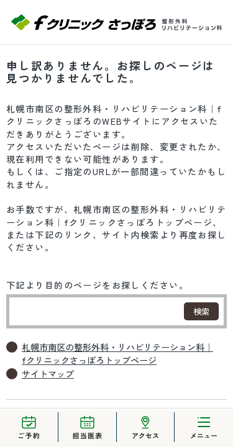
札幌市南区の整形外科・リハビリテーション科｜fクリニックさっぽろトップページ (117, 353)
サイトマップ (48, 374)
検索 (201, 311)
